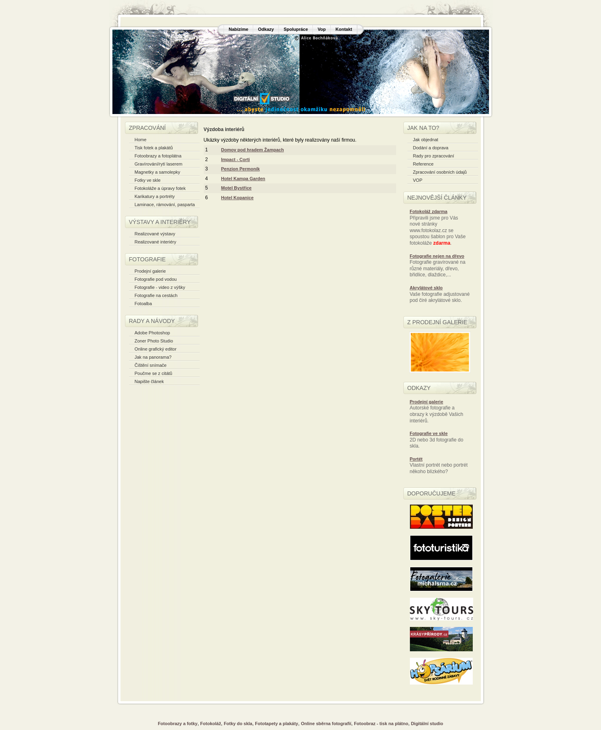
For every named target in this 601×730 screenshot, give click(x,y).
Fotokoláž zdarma (429, 211)
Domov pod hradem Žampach (252, 149)
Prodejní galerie (150, 271)
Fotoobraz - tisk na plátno (381, 723)
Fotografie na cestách (156, 295)
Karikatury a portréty (155, 196)
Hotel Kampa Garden (243, 178)
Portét (416, 459)
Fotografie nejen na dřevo (437, 256)
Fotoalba (143, 303)
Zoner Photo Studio (154, 340)
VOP (417, 180)
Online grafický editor (156, 349)
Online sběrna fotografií (326, 723)
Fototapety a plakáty (276, 723)
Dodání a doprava (430, 147)
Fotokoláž (210, 723)
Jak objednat (425, 139)
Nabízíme (238, 29)
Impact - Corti (235, 159)
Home (140, 139)
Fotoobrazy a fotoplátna (158, 155)
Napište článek (149, 381)
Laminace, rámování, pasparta (165, 204)
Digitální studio (427, 723)
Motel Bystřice (236, 187)
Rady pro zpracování (434, 155)
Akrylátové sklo (426, 287)
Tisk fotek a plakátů (154, 147)
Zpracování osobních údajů (440, 172)
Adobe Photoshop (152, 332)
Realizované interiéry (156, 241)
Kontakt (344, 29)
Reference (423, 164)
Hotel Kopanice (237, 197)
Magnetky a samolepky (158, 172)
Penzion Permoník (240, 168)
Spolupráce (296, 29)
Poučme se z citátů (153, 373)
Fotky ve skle (148, 180)
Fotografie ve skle (429, 433)
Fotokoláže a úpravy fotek (160, 188)
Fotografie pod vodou (156, 279)
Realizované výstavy (155, 233)
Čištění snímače (151, 365)
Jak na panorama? (153, 357)
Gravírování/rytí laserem (159, 164)
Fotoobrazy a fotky (178, 723)
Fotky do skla (238, 723)
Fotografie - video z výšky (160, 287)
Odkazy (266, 29)
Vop (322, 29)
